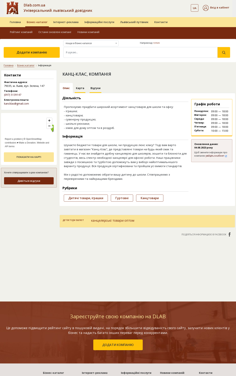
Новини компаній (88, 32)
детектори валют (73, 220)
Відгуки (95, 88)
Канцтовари (150, 198)
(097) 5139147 (12, 94)
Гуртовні (122, 198)
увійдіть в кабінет (216, 155)
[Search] (140, 52)
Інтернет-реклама (66, 22)
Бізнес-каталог (37, 22)
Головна (15, 22)
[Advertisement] (29, 213)
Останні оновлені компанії (54, 32)
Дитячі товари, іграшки (85, 198)
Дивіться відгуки (29, 181)
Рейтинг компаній (21, 32)
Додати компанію (32, 52)
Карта (80, 88)
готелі (156, 42)
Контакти (161, 22)
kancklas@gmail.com (16, 103)
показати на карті (28, 157)
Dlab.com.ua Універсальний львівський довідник (58, 8)
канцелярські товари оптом (112, 220)
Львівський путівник (134, 22)
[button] (216, 8)
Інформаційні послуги (99, 22)
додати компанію (118, 345)
